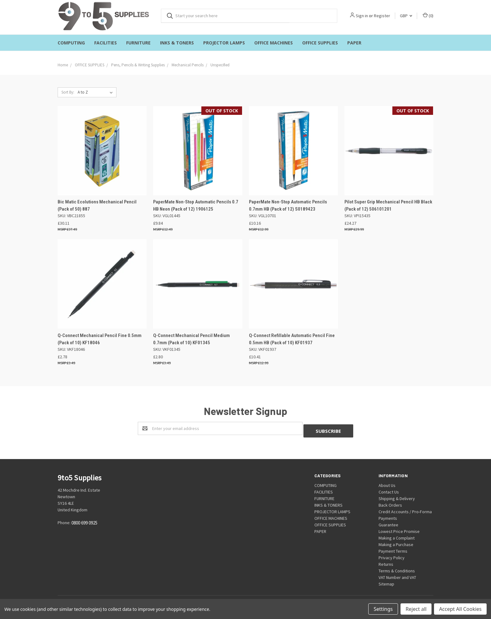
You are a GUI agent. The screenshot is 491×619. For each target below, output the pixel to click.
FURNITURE (138, 43)
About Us (387, 483)
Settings (383, 609)
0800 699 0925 (84, 521)
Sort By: (67, 92)
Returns (386, 562)
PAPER (354, 43)
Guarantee (388, 522)
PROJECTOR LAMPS (224, 43)
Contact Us (389, 489)
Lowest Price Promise (399, 529)
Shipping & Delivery (397, 496)
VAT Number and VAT (397, 575)
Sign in (362, 15)
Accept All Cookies (460, 609)
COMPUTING (71, 43)
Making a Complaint (397, 535)
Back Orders (390, 502)
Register (382, 15)
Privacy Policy (392, 555)
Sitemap (386, 581)
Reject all (416, 609)
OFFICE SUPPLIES (320, 43)
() (428, 15)
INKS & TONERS (177, 43)
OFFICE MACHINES (273, 43)
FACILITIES (105, 43)
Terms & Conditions (397, 568)
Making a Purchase (396, 542)
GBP (406, 15)
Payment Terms (393, 548)
